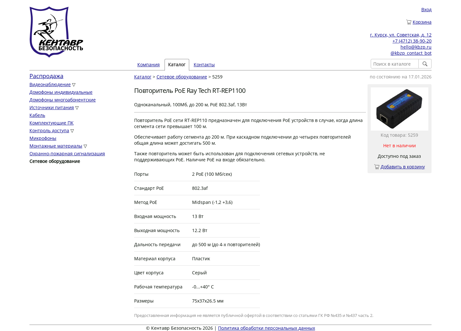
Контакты (204, 64)
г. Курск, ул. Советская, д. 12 (401, 35)
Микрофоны (42, 138)
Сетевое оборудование (182, 77)
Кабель (37, 115)
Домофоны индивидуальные (61, 92)
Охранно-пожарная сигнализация (67, 153)
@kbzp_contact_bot (411, 53)
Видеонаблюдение (50, 84)
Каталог (176, 64)
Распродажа (46, 76)
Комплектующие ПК (51, 123)
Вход (426, 9)
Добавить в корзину (403, 167)
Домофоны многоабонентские (62, 100)
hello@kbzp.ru (416, 47)
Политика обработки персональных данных (266, 328)
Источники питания (51, 107)
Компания (148, 64)
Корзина (422, 22)
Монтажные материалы (55, 146)
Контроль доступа (49, 130)
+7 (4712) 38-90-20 (412, 41)
